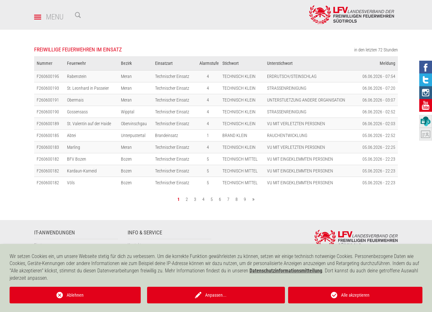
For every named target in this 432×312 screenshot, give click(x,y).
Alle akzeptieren (355, 295)
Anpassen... (216, 295)
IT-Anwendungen (54, 233)
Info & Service (145, 233)
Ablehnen (75, 295)
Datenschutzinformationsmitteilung (286, 271)
